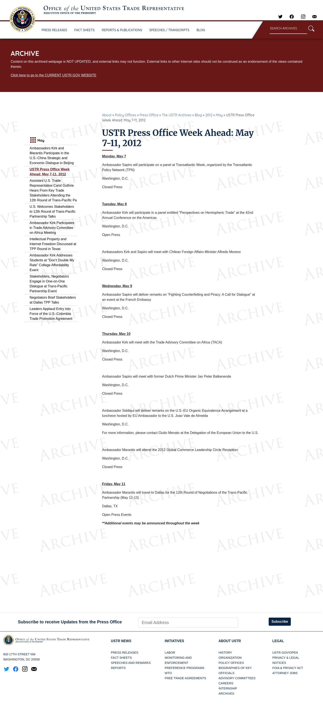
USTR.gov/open (285, 652)
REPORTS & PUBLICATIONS (122, 30)
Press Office (149, 115)
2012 (208, 115)
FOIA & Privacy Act (287, 668)
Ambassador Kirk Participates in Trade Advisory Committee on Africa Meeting (52, 227)
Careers (226, 683)
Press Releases (124, 652)
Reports (118, 668)
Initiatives (174, 641)
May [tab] (36, 140)
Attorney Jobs (284, 673)
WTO (168, 673)
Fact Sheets (121, 657)
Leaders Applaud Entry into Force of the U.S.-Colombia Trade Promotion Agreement (51, 313)
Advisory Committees (237, 678)
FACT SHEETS (84, 30)
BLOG (201, 30)
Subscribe (279, 621)
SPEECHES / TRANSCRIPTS (169, 30)
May (219, 115)
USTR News (121, 641)
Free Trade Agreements (185, 678)
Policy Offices (125, 115)
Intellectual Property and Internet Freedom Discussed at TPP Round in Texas (53, 244)
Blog (198, 115)
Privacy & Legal (285, 657)
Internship (228, 688)
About (106, 115)
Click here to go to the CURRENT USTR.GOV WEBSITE (53, 75)
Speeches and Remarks (131, 663)
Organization (230, 657)
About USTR (230, 641)
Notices (279, 663)
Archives (226, 693)
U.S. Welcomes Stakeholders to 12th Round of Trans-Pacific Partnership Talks (52, 211)
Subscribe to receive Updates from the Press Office (70, 622)
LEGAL (278, 641)
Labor (170, 652)
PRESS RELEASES (54, 30)
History (225, 652)
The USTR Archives (176, 115)
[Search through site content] (288, 28)
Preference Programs (184, 668)
